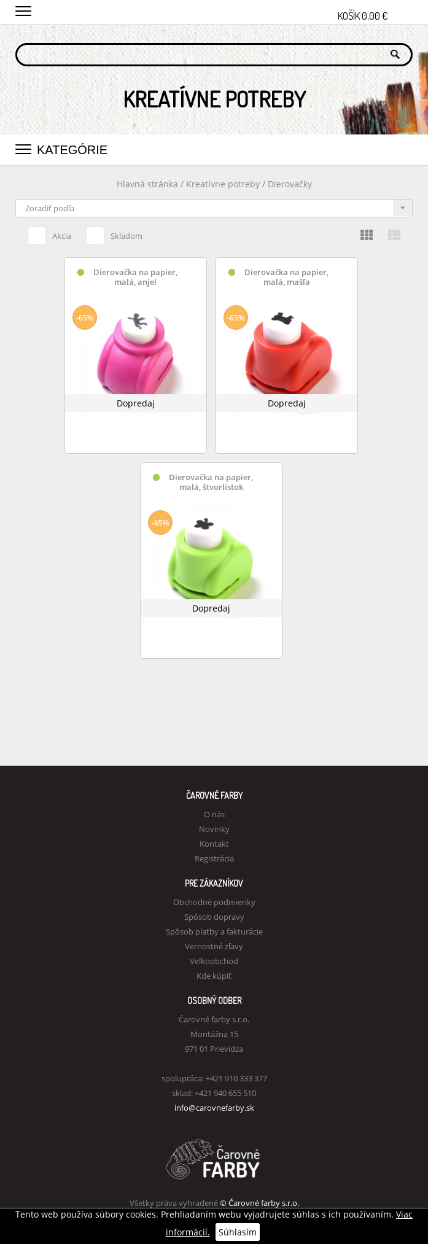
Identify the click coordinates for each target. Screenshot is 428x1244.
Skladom (114, 234)
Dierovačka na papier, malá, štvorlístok (211, 482)
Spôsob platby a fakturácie (214, 931)
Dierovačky (290, 184)
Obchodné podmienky (214, 902)
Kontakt (214, 843)
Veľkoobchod (214, 960)
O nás (214, 814)
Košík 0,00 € (375, 12)
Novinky (214, 828)
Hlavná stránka (147, 184)
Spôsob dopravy (214, 916)
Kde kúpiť (214, 975)
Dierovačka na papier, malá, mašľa (286, 277)
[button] (23, 9)
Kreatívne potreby (223, 184)
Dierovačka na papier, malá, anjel (135, 277)
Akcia (49, 234)
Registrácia (214, 858)
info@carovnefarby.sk (214, 1107)
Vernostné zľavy (214, 946)
